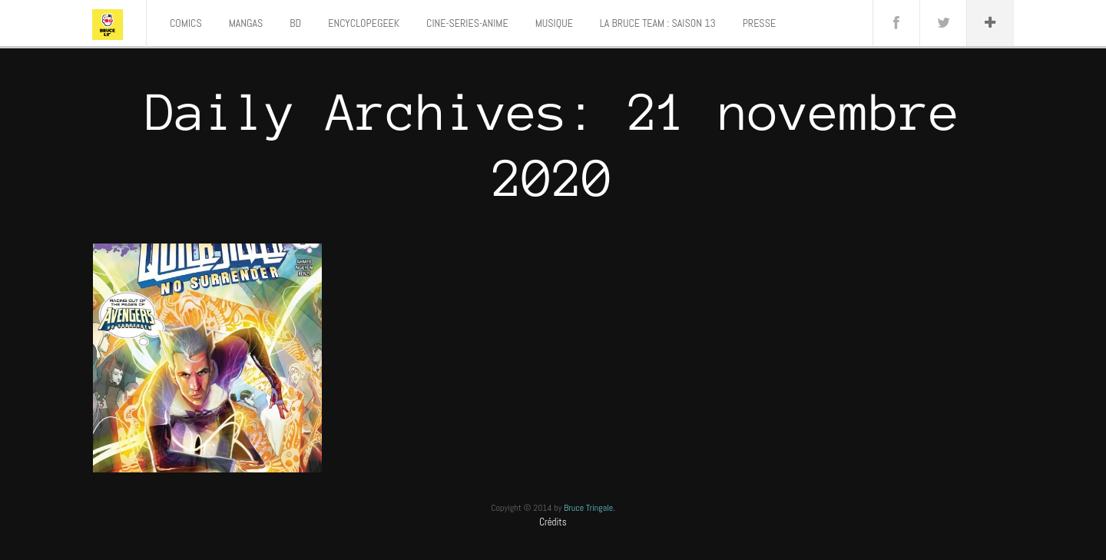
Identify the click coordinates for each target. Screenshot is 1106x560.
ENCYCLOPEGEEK (363, 23)
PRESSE (759, 23)
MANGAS (246, 23)
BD (295, 23)
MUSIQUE (554, 23)
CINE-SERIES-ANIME (467, 23)
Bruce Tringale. (589, 508)
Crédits (553, 522)
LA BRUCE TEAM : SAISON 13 (658, 23)
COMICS (186, 23)
